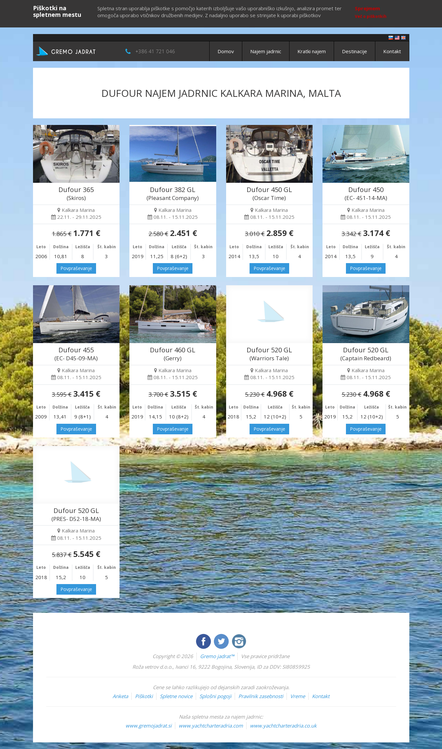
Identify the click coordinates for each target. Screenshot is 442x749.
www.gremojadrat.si (148, 725)
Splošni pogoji (215, 696)
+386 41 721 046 (155, 51)
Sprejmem (367, 8)
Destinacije (354, 51)
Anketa (120, 696)
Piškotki (144, 696)
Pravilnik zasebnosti (260, 696)
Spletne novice (176, 696)
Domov (226, 51)
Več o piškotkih (371, 16)
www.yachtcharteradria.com (211, 725)
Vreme (297, 696)
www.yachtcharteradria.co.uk (283, 725)
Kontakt (392, 51)
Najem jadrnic (265, 51)
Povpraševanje (76, 268)
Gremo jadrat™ (217, 656)
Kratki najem (311, 51)
